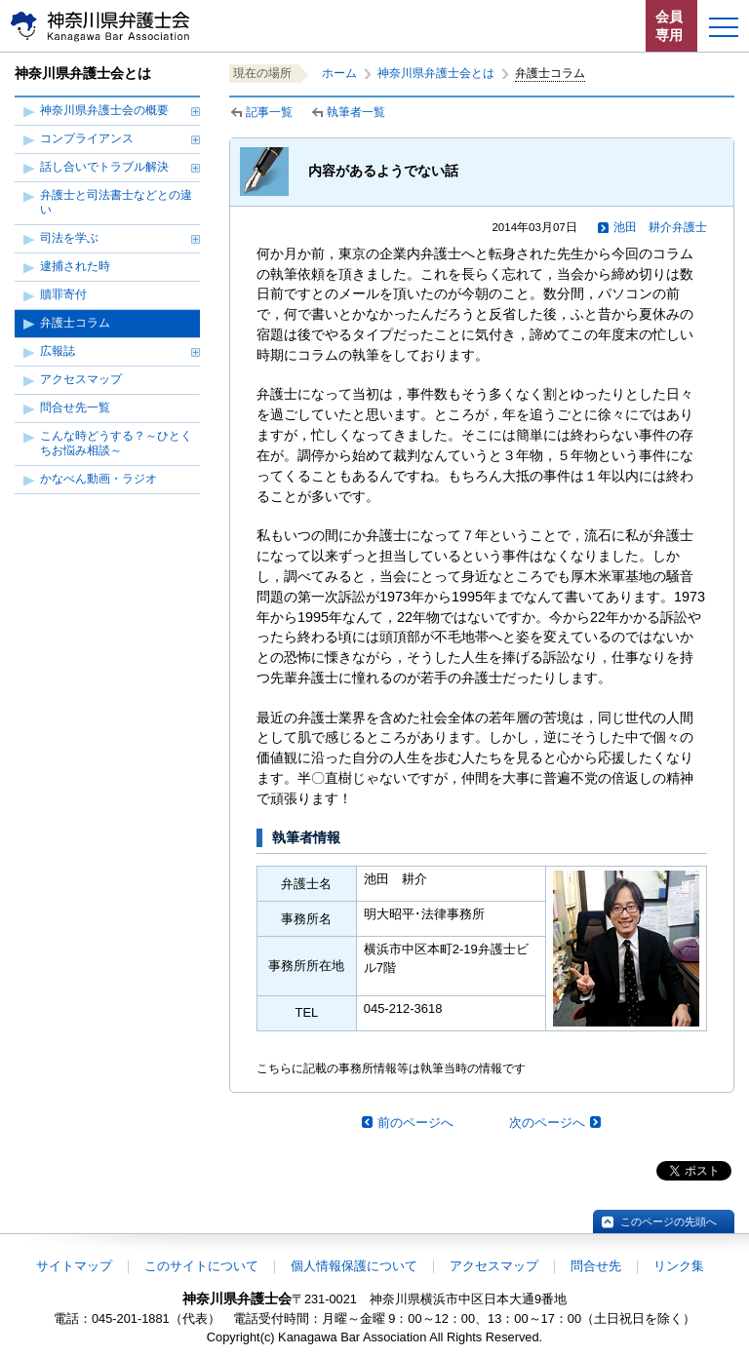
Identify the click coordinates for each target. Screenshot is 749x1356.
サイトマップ (74, 1266)
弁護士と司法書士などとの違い (116, 202)
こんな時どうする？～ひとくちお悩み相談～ (116, 443)
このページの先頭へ (668, 1221)
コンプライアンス (87, 138)
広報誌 (57, 351)
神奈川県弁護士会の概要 (104, 110)
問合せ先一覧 (75, 407)
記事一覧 (269, 112)
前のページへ (415, 1122)
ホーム (339, 73)
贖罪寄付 (63, 294)
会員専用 (669, 26)
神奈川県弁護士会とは (435, 73)
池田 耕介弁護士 (660, 227)
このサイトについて (201, 1266)
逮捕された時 (75, 266)
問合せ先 (596, 1266)
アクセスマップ (81, 379)
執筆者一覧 (356, 112)
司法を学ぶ (69, 238)
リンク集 (678, 1266)
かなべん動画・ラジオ (98, 478)
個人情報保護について (354, 1266)
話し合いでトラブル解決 (104, 167)
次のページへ (547, 1122)
